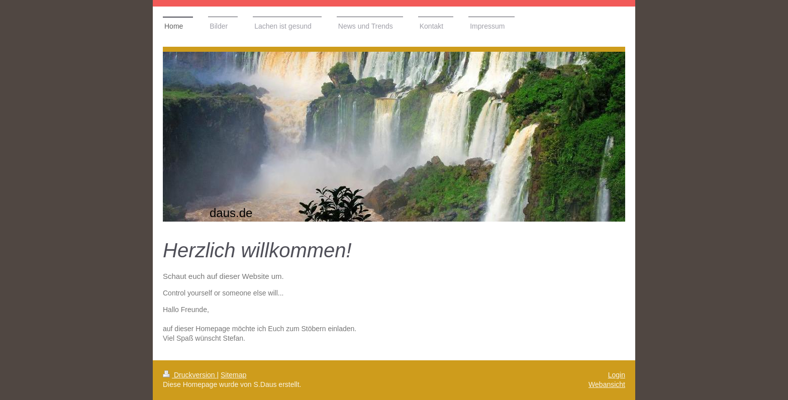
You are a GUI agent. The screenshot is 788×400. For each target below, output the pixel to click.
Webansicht (606, 384)
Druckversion (190, 375)
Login (616, 375)
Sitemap (233, 375)
